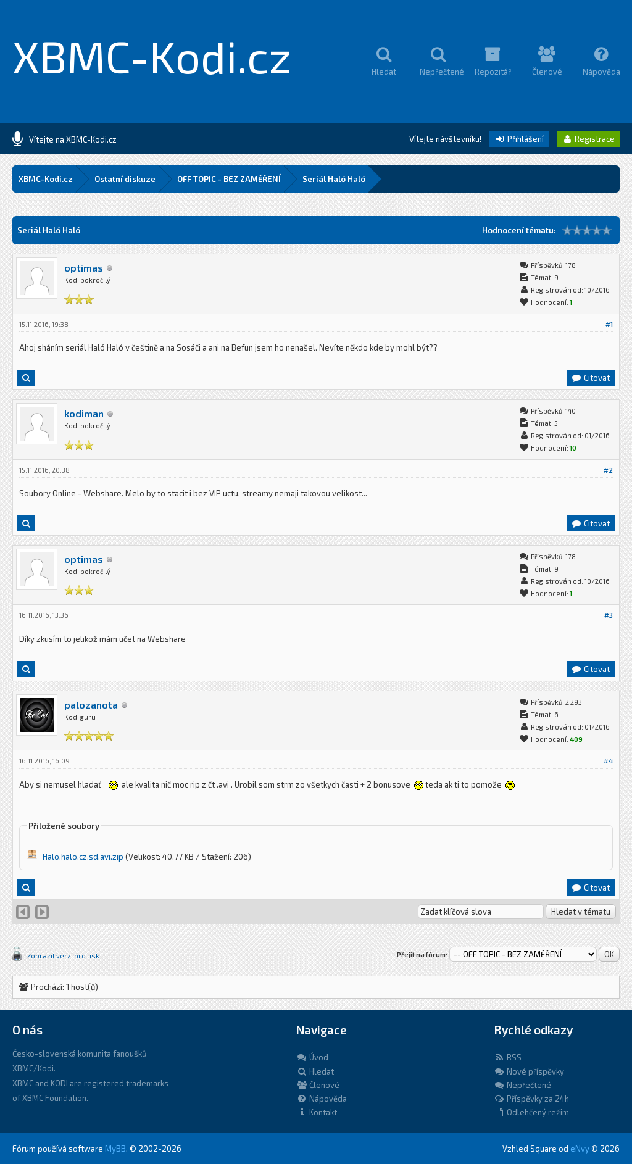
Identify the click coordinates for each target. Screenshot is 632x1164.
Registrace (588, 139)
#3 (608, 615)
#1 (609, 324)
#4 (608, 761)
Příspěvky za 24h (531, 1099)
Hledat (315, 1071)
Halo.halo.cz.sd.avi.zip (83, 857)
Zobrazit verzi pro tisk (63, 956)
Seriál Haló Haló (333, 179)
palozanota (91, 704)
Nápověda (321, 1099)
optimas (83, 267)
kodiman (84, 413)
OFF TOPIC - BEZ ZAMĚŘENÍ (229, 179)
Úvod (312, 1057)
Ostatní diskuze (125, 179)
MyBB (115, 1149)
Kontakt (316, 1112)
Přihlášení (519, 139)
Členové (317, 1085)
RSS (508, 1057)
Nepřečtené (522, 1085)
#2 (608, 470)
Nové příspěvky (529, 1071)
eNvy (579, 1149)
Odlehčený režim (531, 1112)
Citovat (590, 378)
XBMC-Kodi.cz (152, 55)
